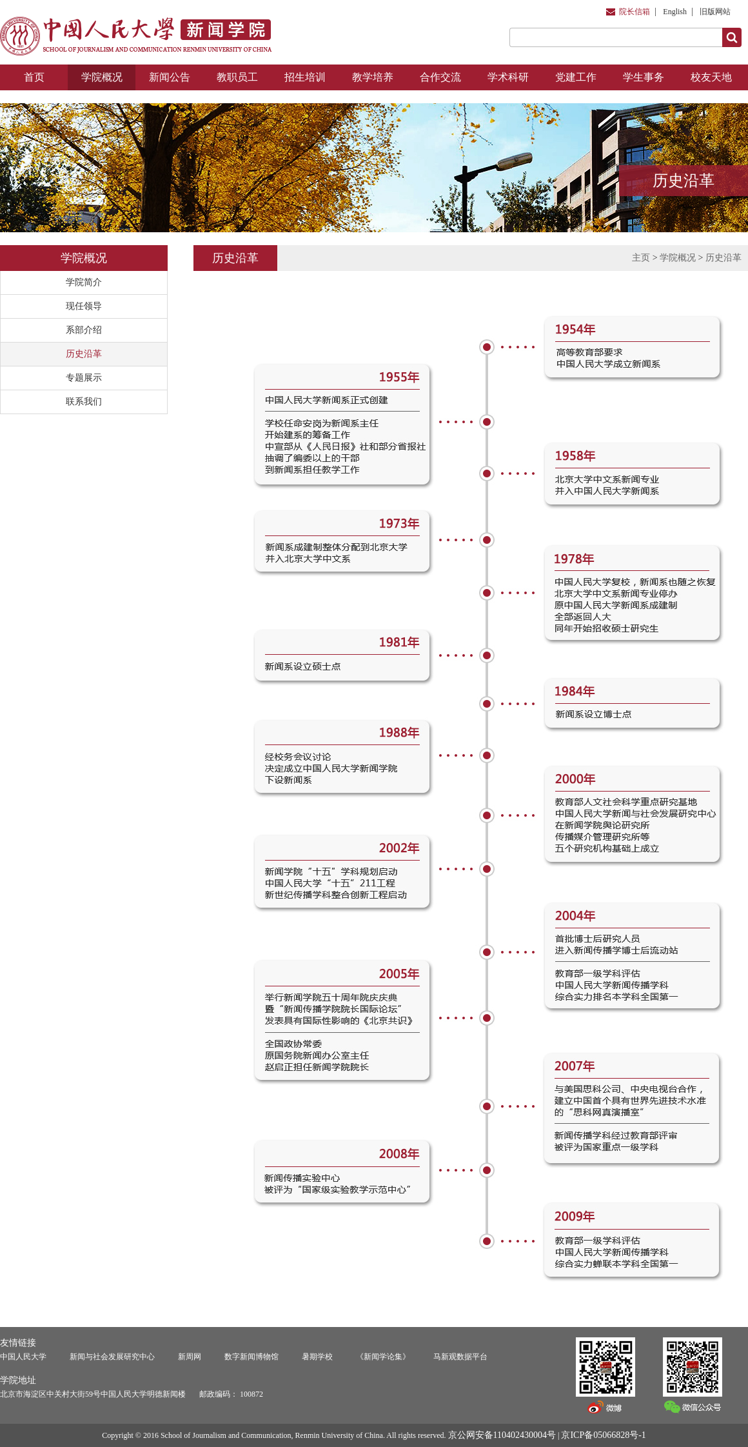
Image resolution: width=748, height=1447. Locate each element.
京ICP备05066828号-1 (603, 1435)
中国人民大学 (23, 1356)
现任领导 (84, 306)
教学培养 (372, 77)
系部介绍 (84, 330)
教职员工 (237, 77)
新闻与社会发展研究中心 (112, 1356)
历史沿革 (84, 354)
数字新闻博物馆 (251, 1356)
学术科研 (508, 77)
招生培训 (305, 77)
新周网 (189, 1356)
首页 (34, 77)
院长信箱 (634, 11)
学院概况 (102, 77)
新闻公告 (169, 77)
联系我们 (84, 401)
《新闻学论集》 (383, 1356)
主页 (641, 258)
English (675, 11)
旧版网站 (715, 11)
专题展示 (84, 378)
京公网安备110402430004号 (502, 1435)
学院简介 (84, 282)
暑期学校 (317, 1356)
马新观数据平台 (460, 1356)
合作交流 (440, 77)
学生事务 (643, 77)
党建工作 (575, 77)
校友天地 (711, 77)
